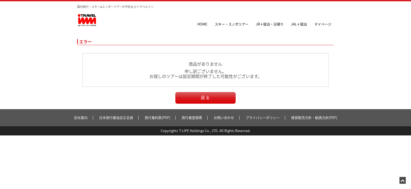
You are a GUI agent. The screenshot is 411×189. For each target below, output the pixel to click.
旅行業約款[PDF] (157, 117)
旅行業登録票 (192, 117)
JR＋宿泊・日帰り (270, 24)
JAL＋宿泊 (299, 24)
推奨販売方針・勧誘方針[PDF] (314, 117)
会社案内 (81, 117)
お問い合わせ (224, 117)
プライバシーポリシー (263, 117)
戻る (205, 97)
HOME (202, 24)
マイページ (322, 24)
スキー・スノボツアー (231, 24)
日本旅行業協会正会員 (116, 117)
